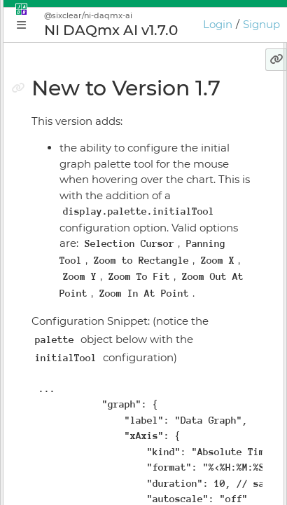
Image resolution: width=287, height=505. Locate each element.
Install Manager (74, 342)
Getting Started (75, 219)
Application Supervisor (92, 317)
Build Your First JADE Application (118, 244)
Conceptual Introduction (97, 195)
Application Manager (88, 268)
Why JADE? (64, 170)
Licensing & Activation (91, 391)
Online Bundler (74, 366)
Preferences (66, 465)
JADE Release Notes (85, 489)
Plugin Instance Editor (91, 293)
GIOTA (50, 416)
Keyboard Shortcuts (85, 440)
